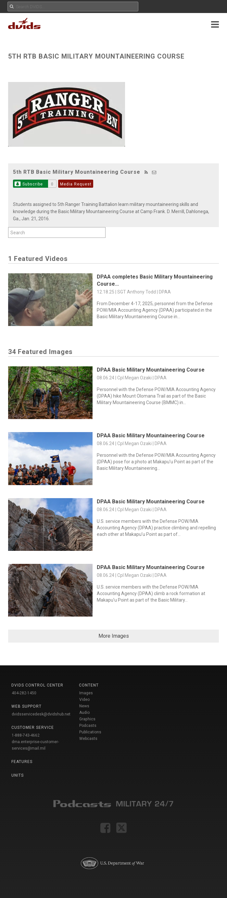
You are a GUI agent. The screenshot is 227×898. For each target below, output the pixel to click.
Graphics (87, 719)
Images (86, 693)
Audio (84, 712)
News (84, 706)
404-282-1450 (24, 693)
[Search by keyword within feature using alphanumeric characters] (57, 232)
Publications (90, 732)
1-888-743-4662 (26, 735)
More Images (113, 636)
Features (21, 761)
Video (84, 699)
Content (89, 685)
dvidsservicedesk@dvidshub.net (41, 714)
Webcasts (88, 738)
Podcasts (87, 725)
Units (17, 775)
